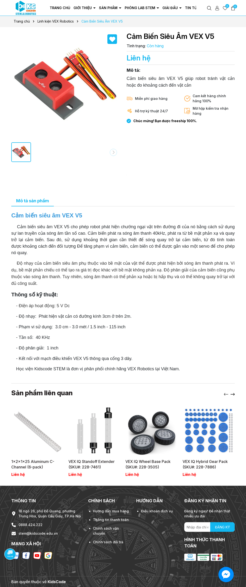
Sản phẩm (108, 8)
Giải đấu (170, 8)
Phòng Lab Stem (140, 8)
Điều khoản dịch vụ (157, 511)
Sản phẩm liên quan (42, 393)
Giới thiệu (83, 8)
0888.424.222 (30, 525)
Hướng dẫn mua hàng (111, 511)
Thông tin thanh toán (111, 520)
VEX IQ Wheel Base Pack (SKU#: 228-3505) (148, 464)
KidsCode (57, 581)
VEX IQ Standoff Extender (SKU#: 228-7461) (91, 464)
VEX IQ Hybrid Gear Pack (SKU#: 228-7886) (205, 464)
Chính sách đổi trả (108, 542)
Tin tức (192, 8)
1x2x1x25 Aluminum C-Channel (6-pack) (32, 464)
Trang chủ (60, 8)
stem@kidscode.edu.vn (38, 533)
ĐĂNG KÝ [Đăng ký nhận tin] (222, 527)
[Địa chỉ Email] (209, 527)
